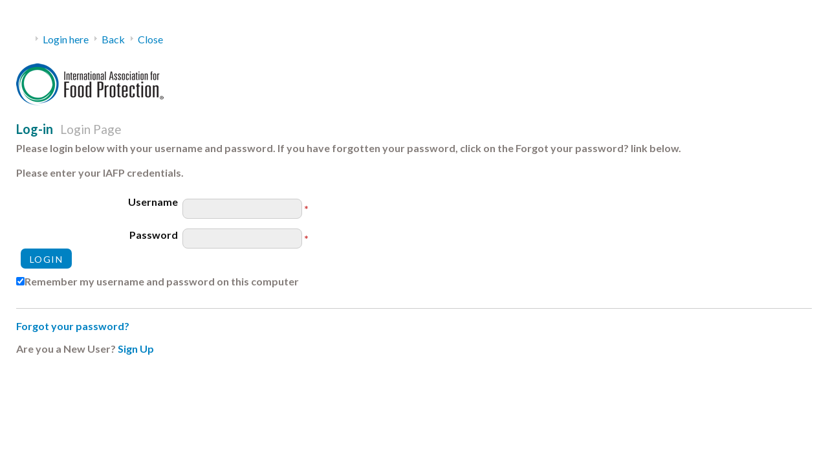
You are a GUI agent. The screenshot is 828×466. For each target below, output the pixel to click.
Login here (66, 39)
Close (150, 39)
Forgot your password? (72, 326)
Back (113, 39)
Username (153, 201)
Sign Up (136, 348)
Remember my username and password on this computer (162, 281)
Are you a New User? (66, 348)
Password (153, 234)
